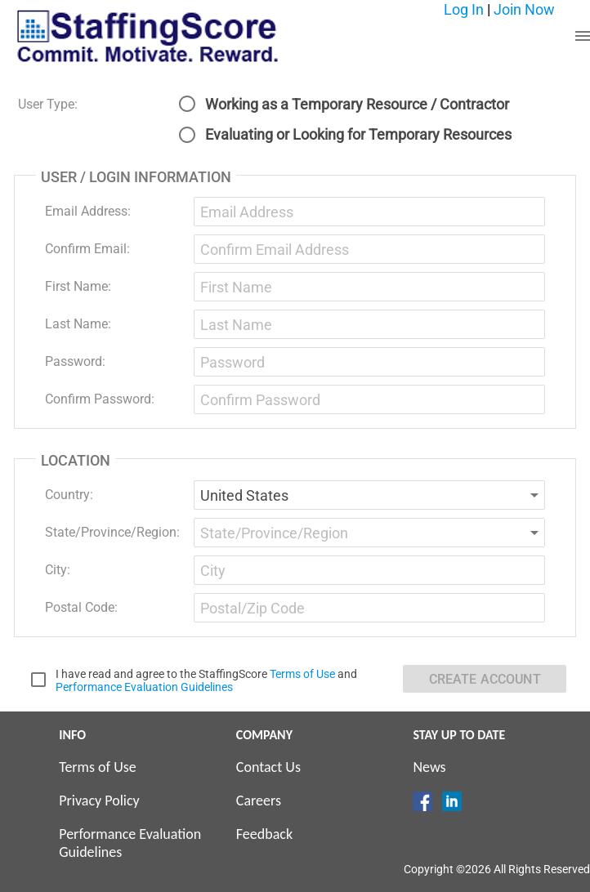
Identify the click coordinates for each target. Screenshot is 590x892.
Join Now (524, 9)
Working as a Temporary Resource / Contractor (357, 104)
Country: (69, 494)
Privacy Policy (99, 800)
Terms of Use (302, 673)
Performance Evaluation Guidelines (144, 687)
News (429, 767)
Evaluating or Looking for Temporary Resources (358, 134)
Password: (75, 361)
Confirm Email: (87, 248)
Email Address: (88, 211)
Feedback (264, 834)
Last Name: (78, 324)
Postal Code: (81, 607)
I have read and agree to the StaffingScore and (206, 680)
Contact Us (268, 767)
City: (57, 570)
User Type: (48, 104)
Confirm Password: (99, 399)
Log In (464, 9)
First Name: (78, 286)
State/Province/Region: (112, 532)
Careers (258, 800)
